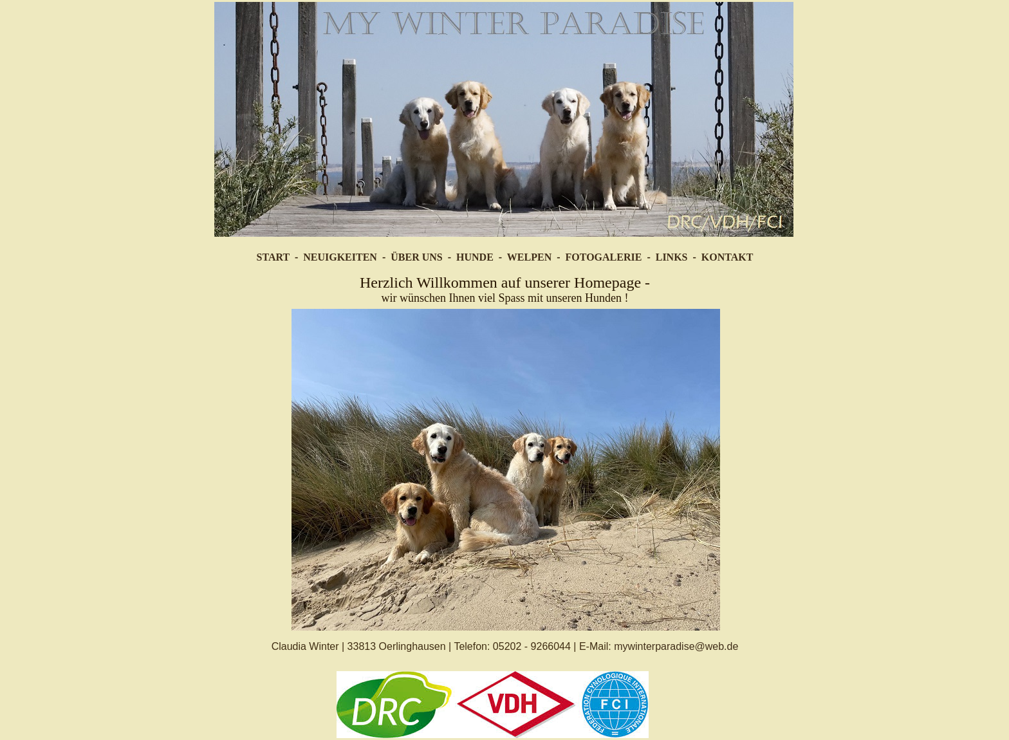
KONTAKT (727, 257)
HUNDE (475, 257)
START (273, 257)
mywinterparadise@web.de (676, 646)
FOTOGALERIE (604, 257)
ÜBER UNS (416, 257)
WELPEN (529, 257)
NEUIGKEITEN (340, 257)
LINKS (672, 257)
